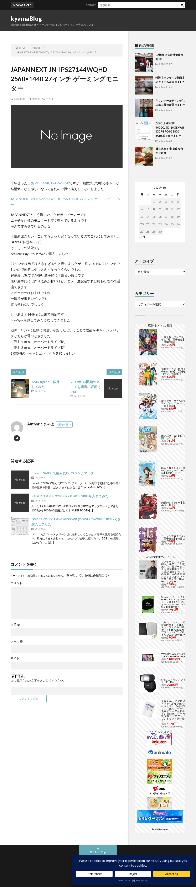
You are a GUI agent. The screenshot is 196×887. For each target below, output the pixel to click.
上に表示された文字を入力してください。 (38, 680)
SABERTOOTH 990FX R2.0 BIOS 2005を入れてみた (70, 496)
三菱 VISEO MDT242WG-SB (48, 183)
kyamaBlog (26, 18)
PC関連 (36, 99)
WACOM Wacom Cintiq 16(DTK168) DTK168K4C (175, 655)
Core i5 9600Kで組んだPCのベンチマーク (62, 473)
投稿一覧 (62, 424)
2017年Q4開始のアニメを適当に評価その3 (85, 387)
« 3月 (142, 236)
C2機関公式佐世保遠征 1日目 (104, 5)
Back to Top (98, 852)
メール (17, 641)
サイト (15, 658)
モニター (51, 99)
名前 (15, 624)
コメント (16, 583)
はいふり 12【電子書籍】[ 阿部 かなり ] (178, 437)
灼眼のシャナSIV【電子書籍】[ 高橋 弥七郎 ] (178, 504)
